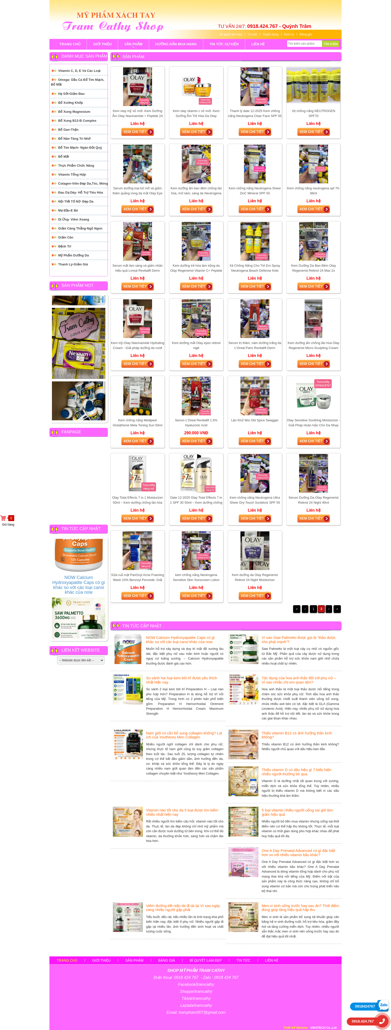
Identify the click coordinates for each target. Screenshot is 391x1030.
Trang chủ (67, 960)
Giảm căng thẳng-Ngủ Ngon (80, 228)
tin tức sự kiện (223, 44)
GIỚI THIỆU (102, 44)
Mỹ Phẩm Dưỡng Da (73, 255)
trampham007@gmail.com (202, 1012)
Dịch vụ (289, 34)
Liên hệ (271, 960)
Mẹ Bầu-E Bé (68, 210)
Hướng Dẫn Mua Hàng (176, 44)
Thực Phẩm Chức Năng (76, 165)
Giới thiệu (101, 960)
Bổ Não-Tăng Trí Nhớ (74, 138)
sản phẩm (133, 46)
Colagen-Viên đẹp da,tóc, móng (83, 183)
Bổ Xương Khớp (70, 103)
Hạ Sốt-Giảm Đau (71, 94)
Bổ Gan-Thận (68, 129)
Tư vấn (252, 34)
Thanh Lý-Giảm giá (73, 264)
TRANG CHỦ (69, 44)
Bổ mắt (63, 156)
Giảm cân (65, 237)
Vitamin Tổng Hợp (72, 174)
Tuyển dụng (271, 34)
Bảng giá (306, 34)
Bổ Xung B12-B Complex (77, 120)
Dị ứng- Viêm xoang (73, 219)
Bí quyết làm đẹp (231, 34)
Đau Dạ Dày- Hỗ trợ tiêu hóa (80, 192)
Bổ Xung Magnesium (74, 112)
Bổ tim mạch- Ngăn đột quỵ (80, 147)
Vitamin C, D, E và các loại (79, 71)
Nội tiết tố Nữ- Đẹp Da (75, 201)
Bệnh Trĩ (64, 246)
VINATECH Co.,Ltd (323, 1028)
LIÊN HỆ (258, 44)
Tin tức (243, 960)
